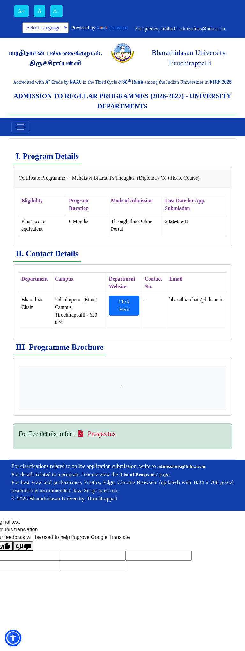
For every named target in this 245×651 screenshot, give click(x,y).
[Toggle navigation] (20, 127)
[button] (13, 638)
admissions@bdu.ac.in (202, 28)
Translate (112, 27)
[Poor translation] (23, 546)
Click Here (124, 305)
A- (56, 11)
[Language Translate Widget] (45, 27)
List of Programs (138, 474)
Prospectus (96, 433)
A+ (21, 11)
